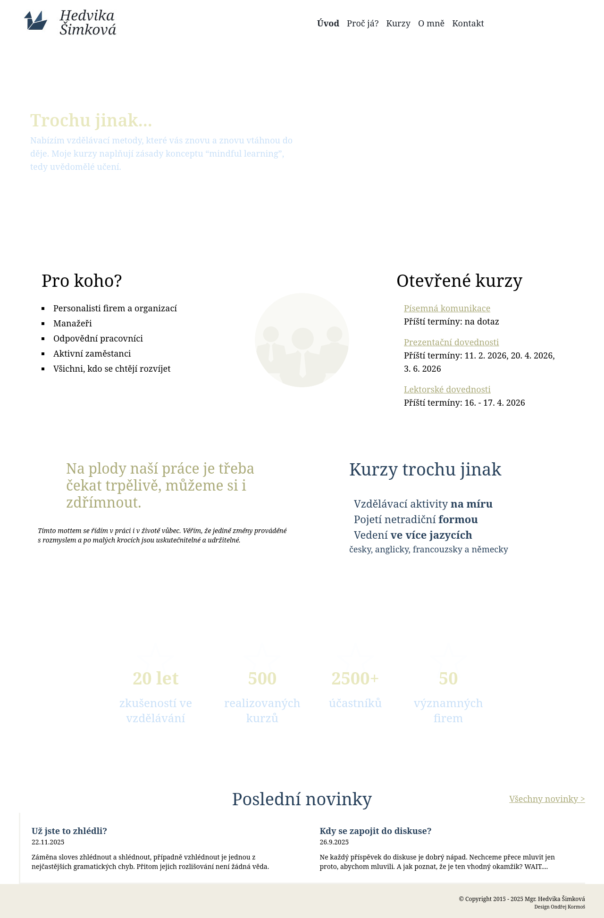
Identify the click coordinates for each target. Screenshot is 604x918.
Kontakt (468, 23)
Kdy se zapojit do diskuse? (376, 830)
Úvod (328, 23)
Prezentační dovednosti (451, 342)
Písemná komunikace (447, 308)
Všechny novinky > (547, 798)
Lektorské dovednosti (447, 389)
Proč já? (362, 23)
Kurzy (398, 23)
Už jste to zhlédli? (69, 830)
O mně (431, 23)
